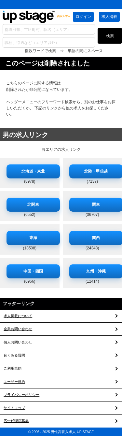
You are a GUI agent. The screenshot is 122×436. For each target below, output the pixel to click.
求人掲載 (109, 16)
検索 (110, 36)
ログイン (83, 16)
